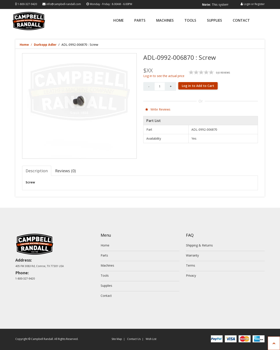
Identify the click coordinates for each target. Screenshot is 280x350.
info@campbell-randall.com (63, 4)
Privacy (191, 275)
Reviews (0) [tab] (65, 170)
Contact (241, 21)
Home (118, 21)
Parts (139, 21)
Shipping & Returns (199, 245)
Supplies (214, 21)
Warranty (192, 255)
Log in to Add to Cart (198, 86)
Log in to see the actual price (163, 76)
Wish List (151, 339)
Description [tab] (37, 170)
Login (247, 4)
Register (260, 4)
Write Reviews (157, 109)
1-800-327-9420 (27, 4)
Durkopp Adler (45, 44)
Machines (165, 21)
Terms (190, 265)
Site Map (117, 339)
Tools (190, 21)
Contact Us (134, 339)
